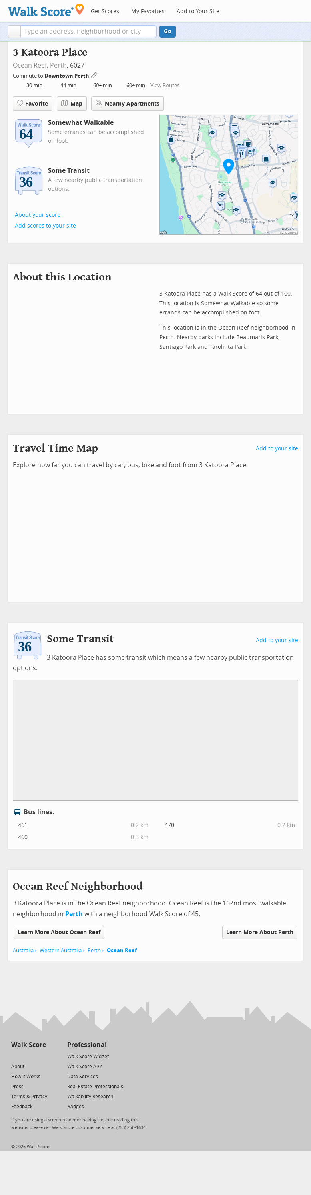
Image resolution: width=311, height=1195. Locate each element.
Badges (75, 1106)
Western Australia (61, 950)
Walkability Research (90, 1096)
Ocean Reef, (30, 65)
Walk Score (28, 1045)
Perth (58, 65)
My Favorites (148, 11)
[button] (14, 31)
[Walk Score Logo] (46, 9)
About (17, 1066)
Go (167, 31)
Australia (23, 950)
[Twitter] (15, 1056)
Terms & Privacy (29, 1096)
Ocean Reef (122, 950)
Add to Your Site (198, 11)
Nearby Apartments (127, 103)
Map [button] (71, 103)
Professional (87, 1045)
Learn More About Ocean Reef (59, 932)
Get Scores (105, 11)
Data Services (82, 1076)
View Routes (164, 85)
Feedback (21, 1106)
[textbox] (88, 31)
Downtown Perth (67, 76)
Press (17, 1086)
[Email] (40, 1056)
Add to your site (277, 448)
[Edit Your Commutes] (94, 74)
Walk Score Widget (88, 1056)
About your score (37, 215)
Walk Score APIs (85, 1066)
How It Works (25, 1076)
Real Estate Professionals (95, 1086)
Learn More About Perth (259, 932)
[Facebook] (28, 1056)
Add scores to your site (45, 225)
